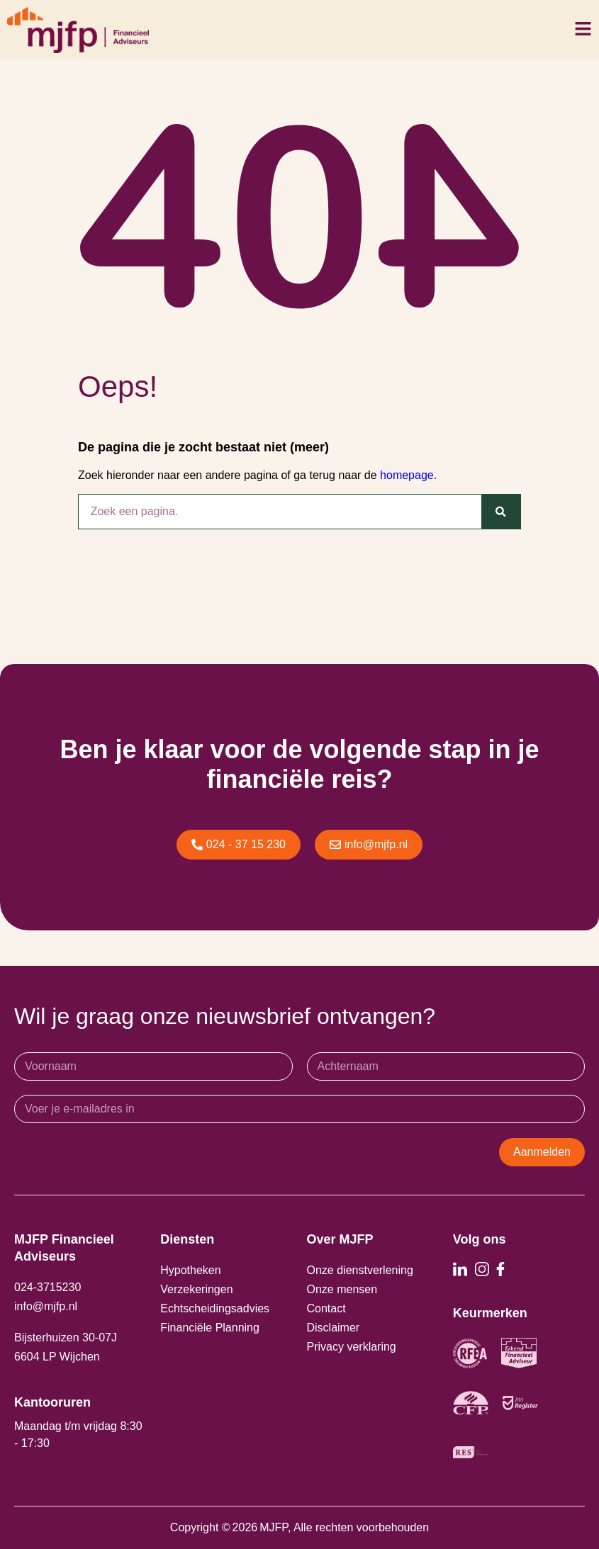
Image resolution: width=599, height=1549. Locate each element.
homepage (407, 475)
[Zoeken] (500, 512)
